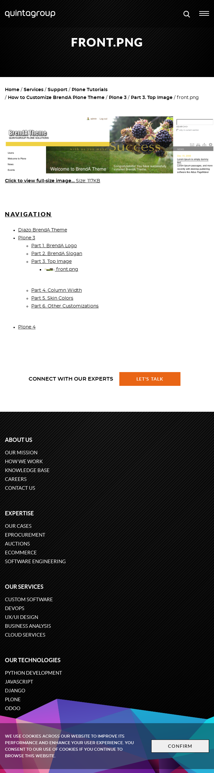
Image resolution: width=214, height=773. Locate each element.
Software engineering (35, 561)
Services (33, 90)
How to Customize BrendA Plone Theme (56, 97)
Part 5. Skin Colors (52, 298)
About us (18, 440)
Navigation (28, 214)
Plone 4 (27, 327)
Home (12, 90)
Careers (16, 479)
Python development (33, 673)
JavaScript (19, 681)
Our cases (18, 526)
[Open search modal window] (186, 14)
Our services (24, 586)
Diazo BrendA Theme (42, 230)
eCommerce (21, 552)
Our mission (21, 452)
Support (57, 90)
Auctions (17, 543)
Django (15, 690)
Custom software (29, 599)
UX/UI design (21, 617)
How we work (24, 461)
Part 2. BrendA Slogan (56, 253)
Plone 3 (118, 97)
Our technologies (32, 660)
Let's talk (149, 379)
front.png (61, 269)
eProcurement (25, 535)
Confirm (180, 746)
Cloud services (25, 635)
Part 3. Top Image (152, 97)
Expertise (19, 513)
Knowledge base (27, 470)
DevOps (14, 608)
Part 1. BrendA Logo (54, 246)
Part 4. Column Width (56, 290)
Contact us (20, 488)
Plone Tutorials (89, 90)
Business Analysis (28, 626)
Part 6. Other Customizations (65, 306)
